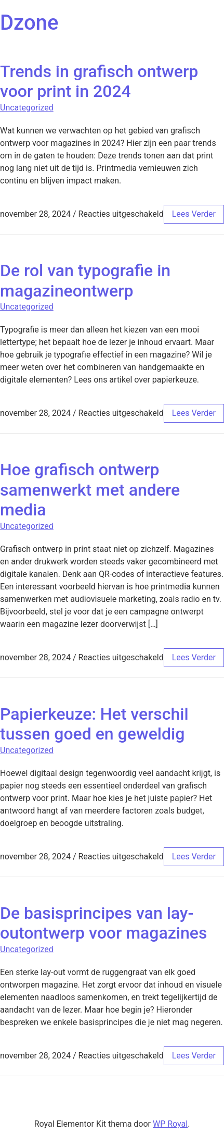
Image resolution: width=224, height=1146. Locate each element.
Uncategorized (27, 108)
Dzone (29, 22)
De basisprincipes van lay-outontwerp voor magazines (103, 923)
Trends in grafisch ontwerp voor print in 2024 (99, 81)
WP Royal (170, 1124)
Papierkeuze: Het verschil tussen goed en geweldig (94, 724)
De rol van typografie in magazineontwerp (85, 280)
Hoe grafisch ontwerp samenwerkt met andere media (90, 490)
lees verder (194, 214)
